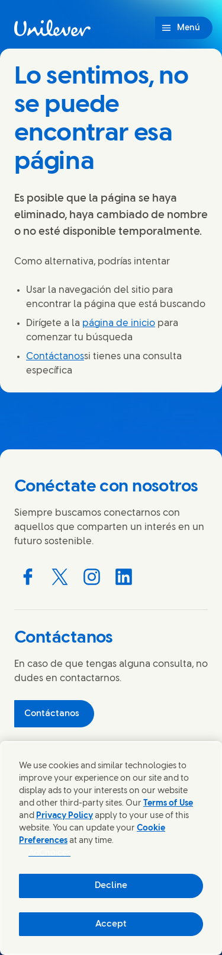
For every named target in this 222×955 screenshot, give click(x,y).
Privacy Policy (64, 816)
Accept (111, 924)
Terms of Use (168, 803)
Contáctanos (55, 357)
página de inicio (118, 323)
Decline (111, 885)
